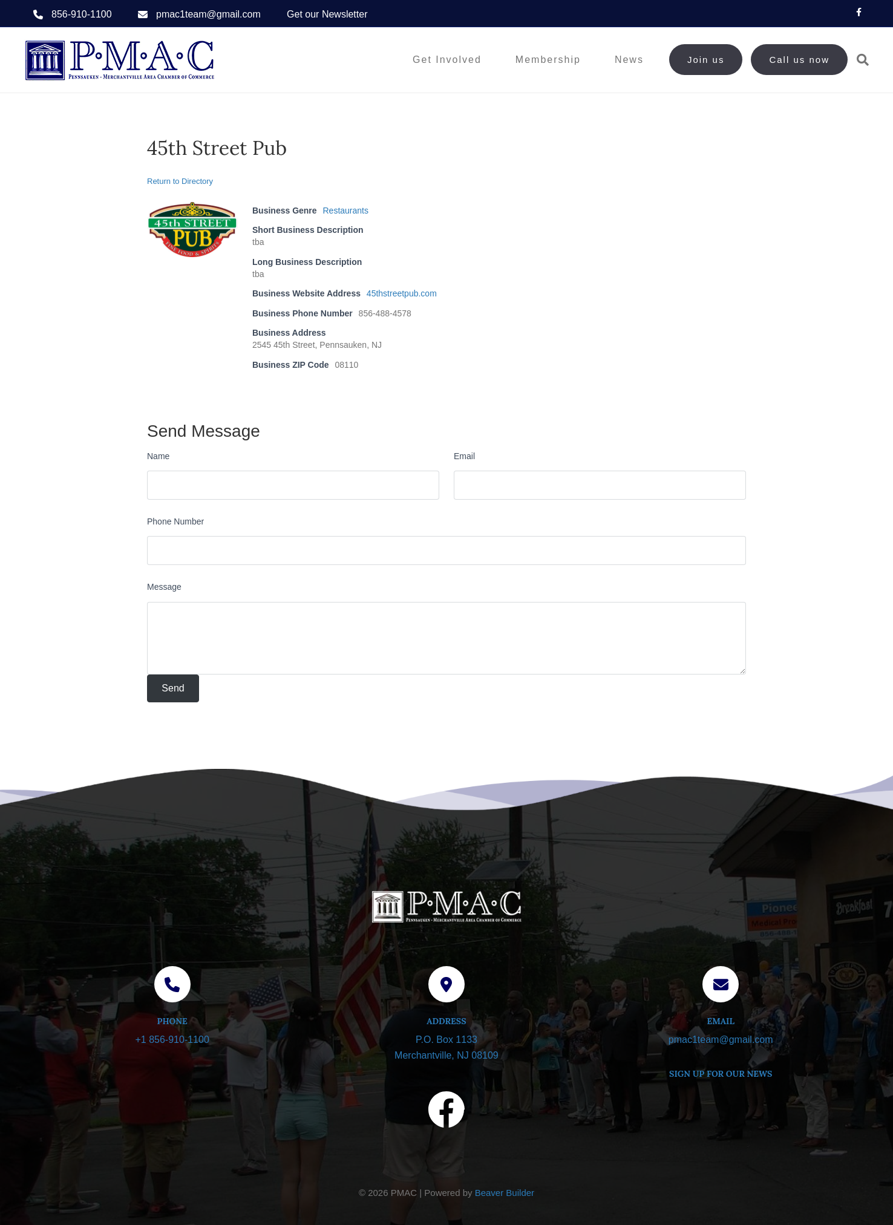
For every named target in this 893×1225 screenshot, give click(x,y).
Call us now (799, 59)
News (629, 59)
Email (464, 456)
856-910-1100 (81, 14)
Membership (548, 59)
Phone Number (175, 521)
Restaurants (345, 210)
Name (158, 456)
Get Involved (447, 59)
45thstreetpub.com (402, 293)
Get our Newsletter (327, 14)
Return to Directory (180, 181)
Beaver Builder (504, 1192)
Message (164, 587)
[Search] (858, 60)
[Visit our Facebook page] (446, 1112)
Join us (706, 59)
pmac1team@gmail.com (208, 14)
